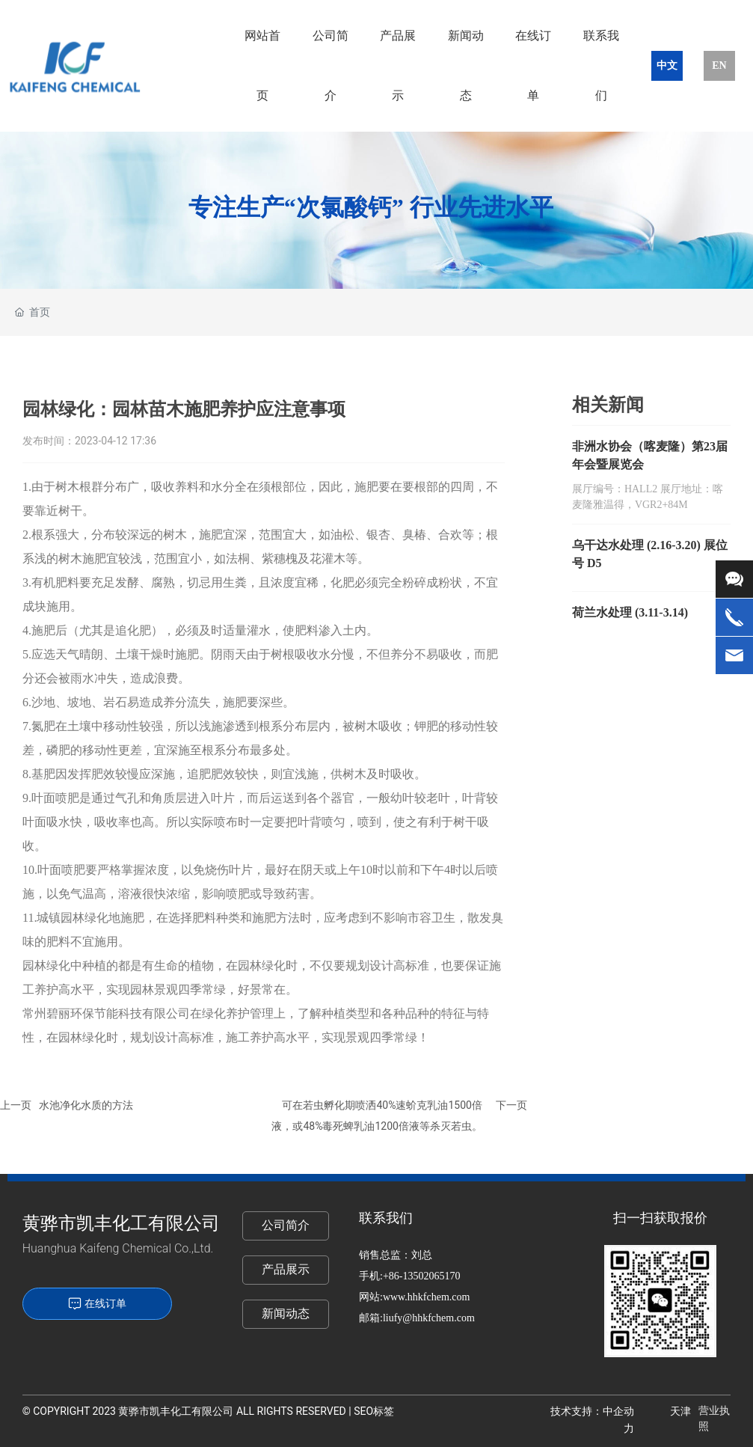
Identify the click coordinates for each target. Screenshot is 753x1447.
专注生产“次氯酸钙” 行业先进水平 (370, 207)
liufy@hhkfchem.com (429, 1318)
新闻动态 (286, 1313)
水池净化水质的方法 (86, 1105)
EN (719, 65)
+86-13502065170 (422, 1276)
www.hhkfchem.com (428, 1297)
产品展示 (286, 1269)
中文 (667, 65)
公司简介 (286, 1225)
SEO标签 (374, 1411)
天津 (680, 1411)
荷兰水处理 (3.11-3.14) (630, 612)
